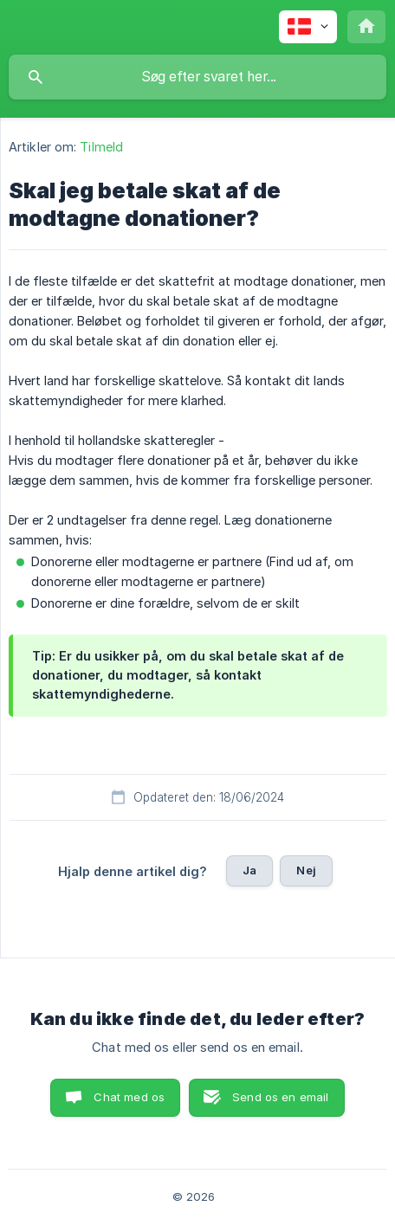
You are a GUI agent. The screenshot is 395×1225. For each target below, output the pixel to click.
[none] (308, 26)
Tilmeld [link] (101, 146)
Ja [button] (249, 870)
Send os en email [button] (280, 1097)
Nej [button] (305, 870)
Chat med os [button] (129, 1097)
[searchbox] (197, 77)
